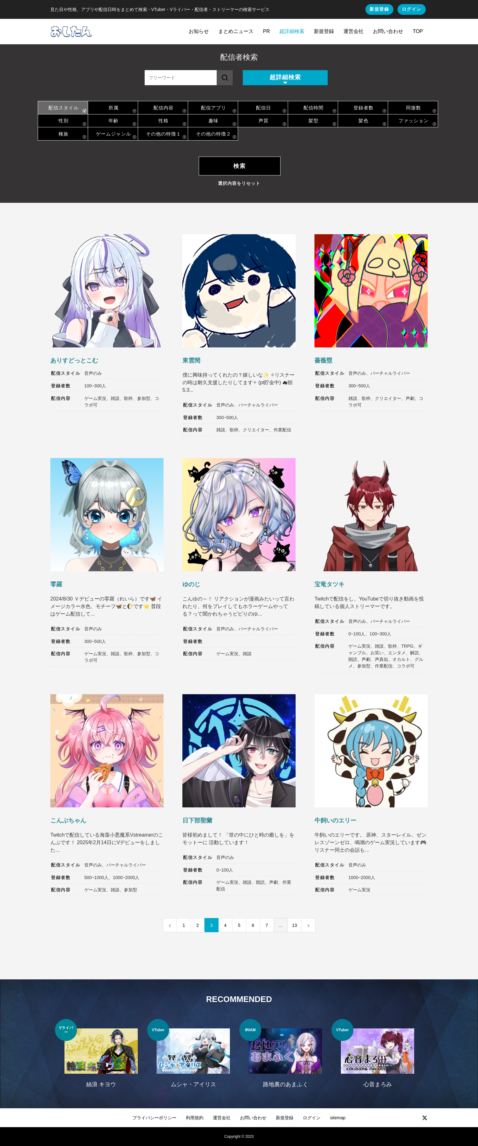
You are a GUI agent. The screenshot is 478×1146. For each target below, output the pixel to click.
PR (266, 31)
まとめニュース (235, 31)
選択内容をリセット (239, 183)
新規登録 (379, 9)
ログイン (411, 9)
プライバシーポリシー (154, 1117)
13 (294, 925)
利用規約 (194, 1117)
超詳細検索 (291, 31)
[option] (101, 1057)
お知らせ (199, 31)
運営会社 (353, 31)
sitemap (337, 1117)
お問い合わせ (388, 31)
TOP (418, 31)
